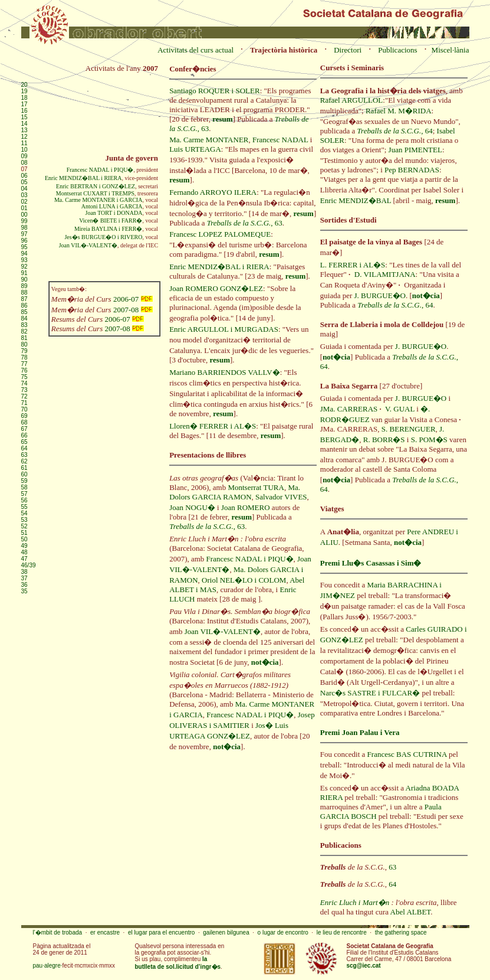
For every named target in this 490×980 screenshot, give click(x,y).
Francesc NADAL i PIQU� (100, 169)
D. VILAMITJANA (385, 274)
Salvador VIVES (281, 496)
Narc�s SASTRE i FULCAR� (370, 692)
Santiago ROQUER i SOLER (214, 90)
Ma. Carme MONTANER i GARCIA (98, 200)
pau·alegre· (48, 965)
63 (392, 867)
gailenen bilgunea (226, 932)
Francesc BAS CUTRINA (407, 754)
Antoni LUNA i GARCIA (112, 206)
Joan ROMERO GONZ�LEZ (216, 288)
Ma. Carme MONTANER (208, 139)
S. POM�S (429, 439)
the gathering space (401, 932)
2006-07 (133, 299)
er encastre (105, 932)
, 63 (244, 222)
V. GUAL (400, 408)
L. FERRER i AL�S (353, 264)
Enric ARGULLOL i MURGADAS (223, 329)
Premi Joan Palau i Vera (360, 732)
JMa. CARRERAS (349, 408)
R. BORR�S (384, 439)
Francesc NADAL (280, 139)
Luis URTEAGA (195, 149)
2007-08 (133, 309)
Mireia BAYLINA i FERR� (108, 229)
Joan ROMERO (245, 507)
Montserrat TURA (256, 487)
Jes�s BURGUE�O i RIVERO (103, 237)
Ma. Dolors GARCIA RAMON (234, 492)
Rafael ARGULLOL (351, 100)
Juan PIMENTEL (415, 149)
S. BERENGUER (409, 428)
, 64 (395, 130)
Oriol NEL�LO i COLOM (244, 580)
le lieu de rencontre (342, 932)
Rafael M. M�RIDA (399, 110)
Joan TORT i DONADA (114, 213)
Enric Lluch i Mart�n (354, 902)
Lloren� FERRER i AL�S (212, 426)
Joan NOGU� (192, 507)
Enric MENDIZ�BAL (355, 200)
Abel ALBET (410, 911)
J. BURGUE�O (380, 295)
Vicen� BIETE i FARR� (110, 220)
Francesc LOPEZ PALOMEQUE (220, 234)
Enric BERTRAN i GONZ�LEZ (95, 186)
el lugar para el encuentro (161, 932)
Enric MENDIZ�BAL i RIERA (83, 178)
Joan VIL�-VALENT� (88, 245)
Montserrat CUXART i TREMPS (95, 193)
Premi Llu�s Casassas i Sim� (371, 562)
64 (392, 884)
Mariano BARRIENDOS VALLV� (224, 372)
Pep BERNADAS (411, 169)
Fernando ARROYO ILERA (212, 192)
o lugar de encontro (283, 932)
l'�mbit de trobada (58, 932)
